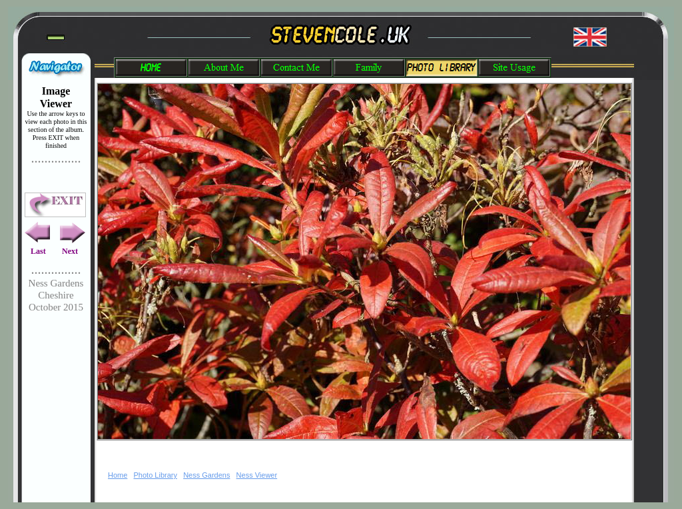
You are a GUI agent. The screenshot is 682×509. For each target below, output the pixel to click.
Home (117, 475)
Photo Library (155, 475)
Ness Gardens (206, 475)
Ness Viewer (257, 475)
